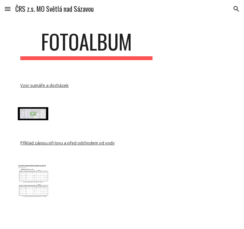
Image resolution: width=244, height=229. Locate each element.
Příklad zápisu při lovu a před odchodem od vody (67, 143)
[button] (7, 8)
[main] (86, 45)
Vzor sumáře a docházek (44, 85)
